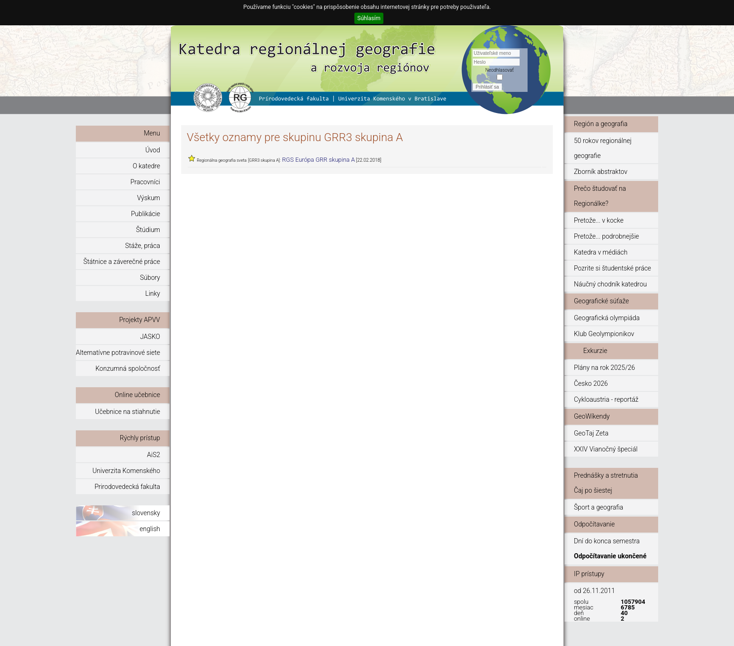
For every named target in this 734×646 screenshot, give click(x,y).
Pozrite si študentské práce (612, 268)
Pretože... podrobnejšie (606, 236)
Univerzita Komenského (126, 470)
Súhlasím (368, 18)
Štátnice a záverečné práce (121, 261)
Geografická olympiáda (607, 318)
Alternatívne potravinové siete (118, 352)
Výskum (148, 198)
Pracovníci (145, 182)
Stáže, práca (142, 245)
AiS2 (153, 454)
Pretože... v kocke (599, 220)
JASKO (150, 336)
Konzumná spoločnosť (127, 368)
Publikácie (145, 214)
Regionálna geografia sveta (222, 160)
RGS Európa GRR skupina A (318, 159)
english (149, 529)
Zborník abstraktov (600, 171)
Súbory (150, 277)
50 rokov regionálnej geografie (602, 148)
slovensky (146, 513)
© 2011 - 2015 (529, 634)
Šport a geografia (598, 507)
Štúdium (148, 229)
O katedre (146, 166)
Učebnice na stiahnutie (127, 411)
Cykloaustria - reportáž (606, 399)
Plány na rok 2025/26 (604, 367)
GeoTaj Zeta (591, 433)
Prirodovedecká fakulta (127, 486)
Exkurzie (595, 350)
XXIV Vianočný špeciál (606, 449)
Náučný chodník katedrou (610, 284)
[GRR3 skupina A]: (264, 160)
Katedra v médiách (600, 252)
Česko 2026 (591, 383)
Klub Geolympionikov (604, 334)
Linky (152, 293)
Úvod (153, 150)
